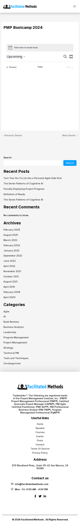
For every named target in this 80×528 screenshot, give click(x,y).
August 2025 (10, 235)
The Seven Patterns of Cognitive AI (23, 183)
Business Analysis (13, 327)
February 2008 (11, 292)
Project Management (15, 342)
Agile (6, 311)
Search (7, 157)
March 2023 (10, 240)
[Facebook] (35, 497)
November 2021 (12, 271)
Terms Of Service (40, 448)
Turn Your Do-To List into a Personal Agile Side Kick (32, 178)
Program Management (16, 337)
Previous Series (12, 135)
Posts (40, 440)
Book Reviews (11, 321)
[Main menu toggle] (74, 6)
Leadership (9, 332)
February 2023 (11, 245)
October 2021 (11, 276)
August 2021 (10, 281)
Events (40, 436)
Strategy (8, 347)
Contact (40, 444)
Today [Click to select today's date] (39, 67)
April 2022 (9, 266)
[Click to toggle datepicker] (16, 56)
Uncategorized (11, 363)
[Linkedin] (44, 497)
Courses (40, 432)
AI (4, 316)
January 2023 (11, 250)
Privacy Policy (40, 452)
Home (40, 424)
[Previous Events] (11, 67)
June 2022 (9, 260)
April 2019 (9, 286)
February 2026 (11, 229)
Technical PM (11, 353)
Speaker (40, 428)
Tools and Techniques (16, 358)
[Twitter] (40, 497)
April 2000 (9, 297)
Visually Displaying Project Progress (24, 188)
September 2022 (12, 255)
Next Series (70, 135)
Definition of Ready (14, 194)
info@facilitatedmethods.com (29, 484)
